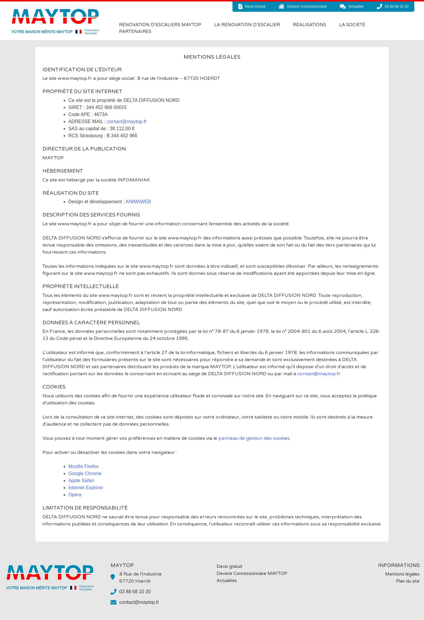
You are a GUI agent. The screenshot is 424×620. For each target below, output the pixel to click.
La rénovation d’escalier (247, 24)
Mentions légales (402, 574)
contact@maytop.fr (127, 121)
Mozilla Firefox (83, 466)
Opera (74, 494)
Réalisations (309, 24)
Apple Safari (81, 480)
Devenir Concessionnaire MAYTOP (252, 573)
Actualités (227, 580)
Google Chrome (85, 473)
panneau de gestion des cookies (254, 438)
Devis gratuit (229, 566)
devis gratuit (251, 6)
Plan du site (408, 581)
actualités (352, 6)
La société (352, 24)
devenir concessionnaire (302, 6)
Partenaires (135, 31)
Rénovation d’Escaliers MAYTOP (160, 24)
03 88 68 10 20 (392, 6)
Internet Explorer (85, 487)
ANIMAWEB (138, 201)
